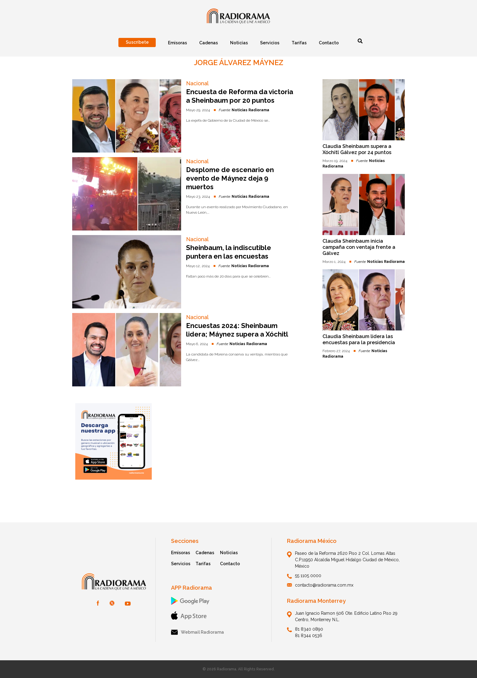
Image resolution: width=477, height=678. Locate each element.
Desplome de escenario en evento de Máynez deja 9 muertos (230, 178)
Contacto (230, 563)
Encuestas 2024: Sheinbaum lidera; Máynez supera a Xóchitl (237, 330)
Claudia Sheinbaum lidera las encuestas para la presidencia (358, 339)
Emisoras (180, 552)
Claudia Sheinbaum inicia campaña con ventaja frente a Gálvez (358, 247)
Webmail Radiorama (197, 632)
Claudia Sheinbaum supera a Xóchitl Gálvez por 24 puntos (356, 149)
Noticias (229, 552)
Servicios (180, 563)
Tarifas (203, 563)
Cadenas (205, 552)
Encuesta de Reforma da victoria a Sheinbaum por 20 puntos (239, 96)
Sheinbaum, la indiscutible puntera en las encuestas (228, 252)
